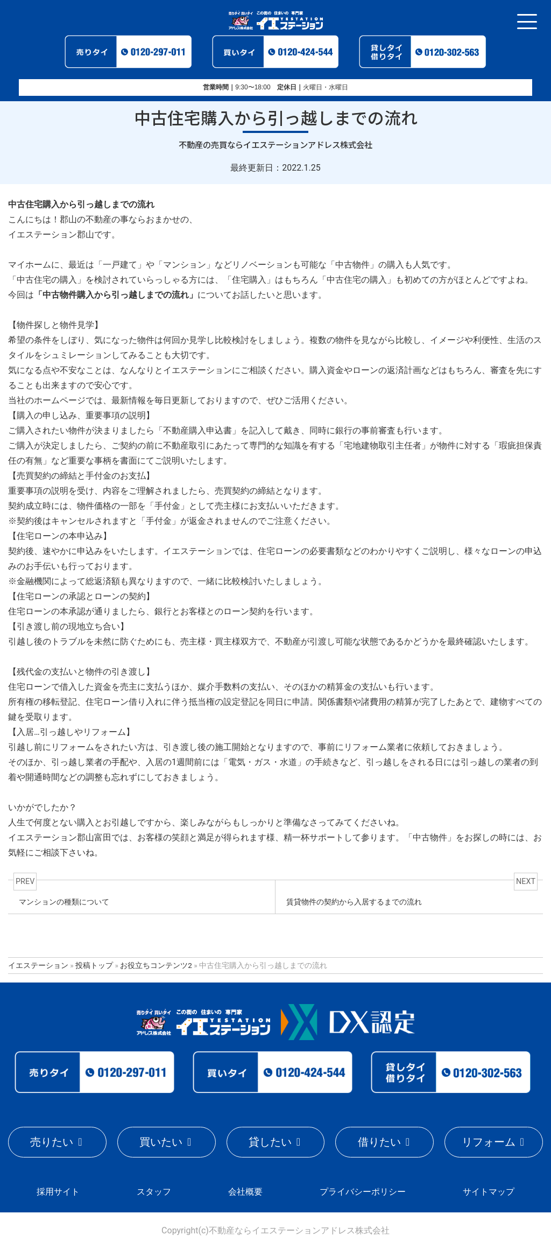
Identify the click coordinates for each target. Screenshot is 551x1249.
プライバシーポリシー (363, 1192)
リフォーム (488, 1141)
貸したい (270, 1141)
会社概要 (245, 1192)
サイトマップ (488, 1192)
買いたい (160, 1141)
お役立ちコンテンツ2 (156, 965)
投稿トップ (94, 965)
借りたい (379, 1141)
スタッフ (154, 1192)
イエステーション (38, 965)
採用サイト (58, 1192)
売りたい (51, 1141)
